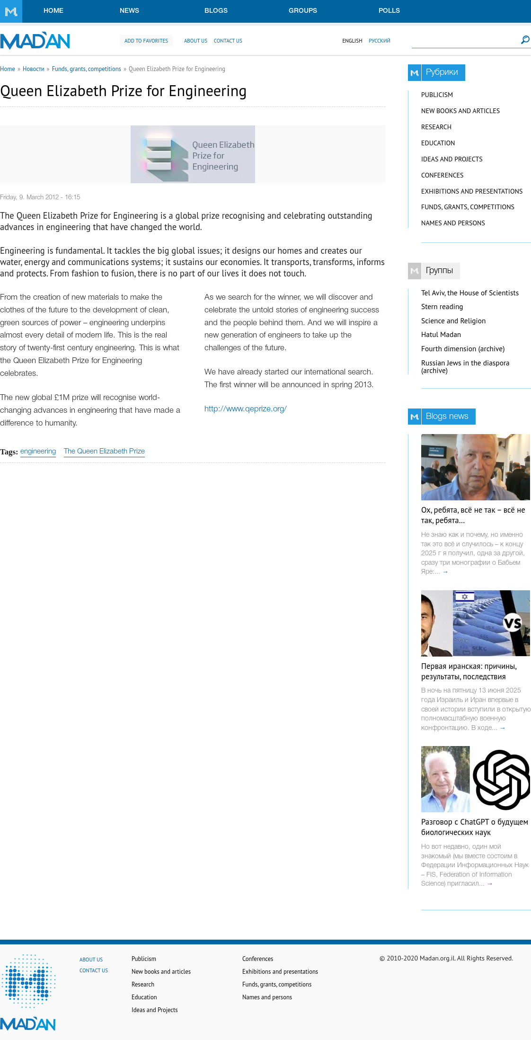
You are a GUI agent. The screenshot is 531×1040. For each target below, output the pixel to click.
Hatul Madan (441, 334)
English (352, 40)
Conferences (442, 175)
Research (436, 127)
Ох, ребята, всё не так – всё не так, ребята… (473, 515)
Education (438, 143)
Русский (379, 40)
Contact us (228, 40)
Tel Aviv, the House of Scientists (470, 293)
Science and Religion (453, 321)
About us (195, 40)
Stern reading (442, 306)
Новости (33, 68)
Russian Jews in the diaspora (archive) (465, 367)
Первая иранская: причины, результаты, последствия (468, 671)
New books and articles (460, 111)
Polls (389, 11)
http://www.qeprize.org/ (245, 409)
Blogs (216, 11)
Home (53, 11)
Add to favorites (146, 40)
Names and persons (453, 223)
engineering (38, 451)
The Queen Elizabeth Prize (104, 451)
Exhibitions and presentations (471, 191)
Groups (303, 11)
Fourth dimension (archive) (463, 349)
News (129, 11)
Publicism (437, 94)
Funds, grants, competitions (86, 68)
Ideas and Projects (452, 159)
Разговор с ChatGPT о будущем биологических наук (474, 827)
